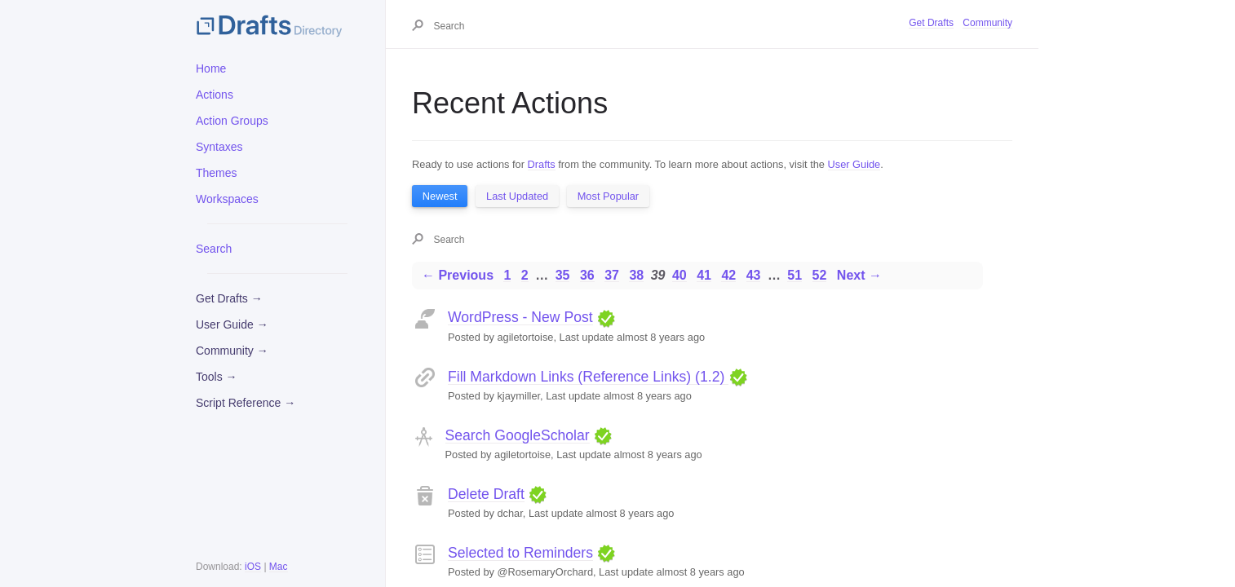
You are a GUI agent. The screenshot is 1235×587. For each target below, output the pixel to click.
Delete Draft (486, 494)
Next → (859, 275)
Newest (440, 196)
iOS (253, 566)
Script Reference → (245, 402)
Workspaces (227, 198)
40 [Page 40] (679, 275)
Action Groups (232, 120)
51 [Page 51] (794, 275)
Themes (216, 172)
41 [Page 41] (704, 275)
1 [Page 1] (507, 275)
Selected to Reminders (520, 553)
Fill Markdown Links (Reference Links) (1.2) (588, 377)
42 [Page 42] (728, 275)
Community (987, 23)
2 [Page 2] (525, 275)
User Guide (854, 164)
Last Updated (517, 196)
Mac (278, 566)
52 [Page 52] (819, 275)
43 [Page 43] (753, 275)
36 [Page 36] (587, 275)
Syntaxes (219, 146)
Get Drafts (931, 23)
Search (214, 248)
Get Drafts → (229, 298)
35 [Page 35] (563, 275)
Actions (214, 94)
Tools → (216, 376)
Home (211, 68)
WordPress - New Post (520, 317)
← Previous (458, 275)
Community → (232, 350)
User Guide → (232, 324)
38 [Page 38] (636, 275)
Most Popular (608, 196)
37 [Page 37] (611, 275)
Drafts (542, 164)
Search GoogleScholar (517, 435)
